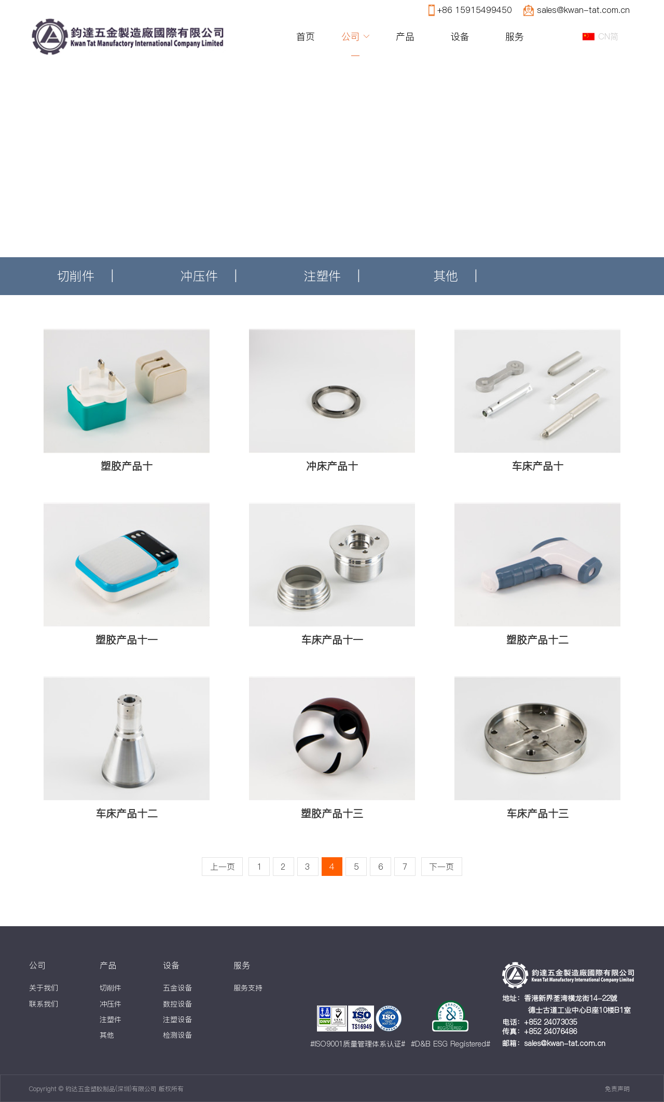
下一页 (441, 866)
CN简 (608, 36)
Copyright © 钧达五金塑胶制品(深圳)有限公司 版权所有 (106, 1088)
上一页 (222, 866)
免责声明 (617, 1088)
